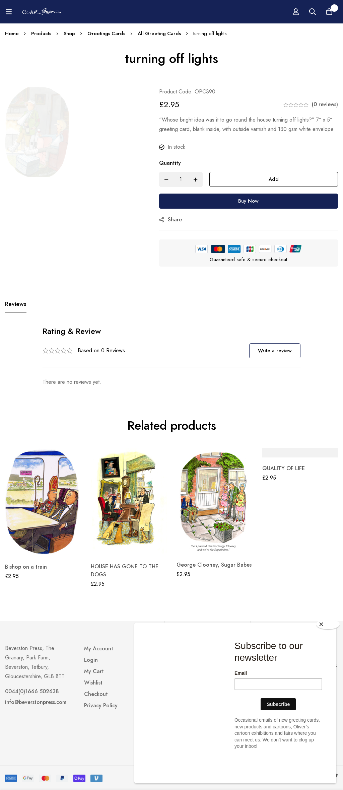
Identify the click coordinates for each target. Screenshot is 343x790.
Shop (69, 33)
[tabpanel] (171, 356)
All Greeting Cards (160, 33)
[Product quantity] (183, 179)
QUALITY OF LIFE (283, 468)
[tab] (15, 304)
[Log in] (320, 11)
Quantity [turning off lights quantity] (172, 163)
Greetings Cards (106, 33)
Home (12, 33)
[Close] (328, 650)
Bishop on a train (26, 567)
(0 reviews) (325, 104)
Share (177, 219)
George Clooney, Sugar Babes (214, 565)
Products (41, 33)
